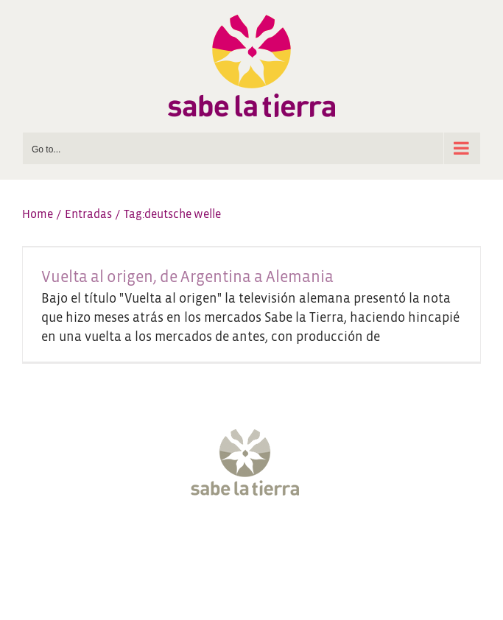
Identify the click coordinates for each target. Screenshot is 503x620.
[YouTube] (265, 543)
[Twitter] (210, 543)
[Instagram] (238, 543)
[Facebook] (183, 543)
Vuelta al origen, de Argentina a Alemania (187, 277)
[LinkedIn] (320, 543)
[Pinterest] (293, 543)
